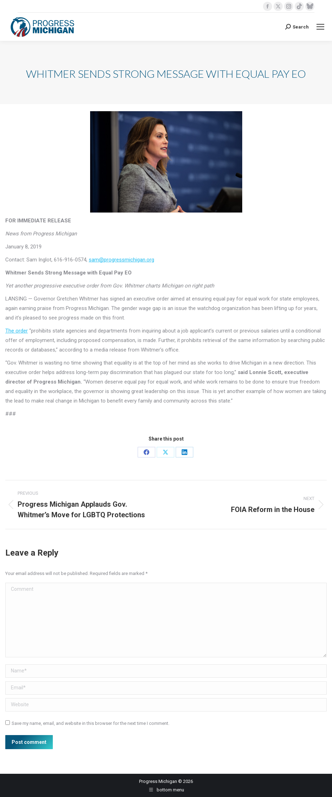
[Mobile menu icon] (320, 26)
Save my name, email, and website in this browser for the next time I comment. (90, 723)
